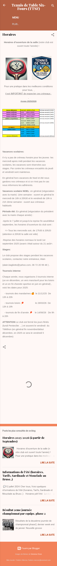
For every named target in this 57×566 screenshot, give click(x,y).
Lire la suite (47, 462)
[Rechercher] (53, 6)
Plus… (15, 24)
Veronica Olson (36, 554)
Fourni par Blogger (28, 548)
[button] (53, 35)
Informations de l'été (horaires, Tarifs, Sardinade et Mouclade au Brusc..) (24, 475)
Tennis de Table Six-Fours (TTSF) (28, 7)
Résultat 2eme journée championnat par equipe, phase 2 (24, 511)
